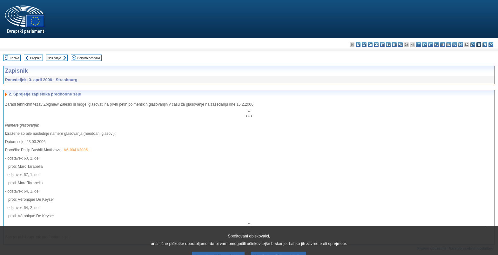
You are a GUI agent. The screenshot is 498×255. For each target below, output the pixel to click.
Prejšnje (35, 58)
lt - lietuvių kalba (430, 44)
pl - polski (454, 44)
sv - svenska (490, 44)
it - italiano (418, 44)
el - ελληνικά (388, 44)
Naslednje (54, 58)
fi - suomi (484, 44)
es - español (358, 44)
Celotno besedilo (88, 58)
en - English (394, 44)
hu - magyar (436, 44)
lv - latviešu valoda (424, 44)
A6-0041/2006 (76, 150)
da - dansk (370, 44)
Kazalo (14, 58)
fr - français (400, 44)
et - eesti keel (382, 44)
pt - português (460, 44)
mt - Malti (442, 44)
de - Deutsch (376, 44)
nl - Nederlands (448, 44)
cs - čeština (364, 44)
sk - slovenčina (472, 44)
